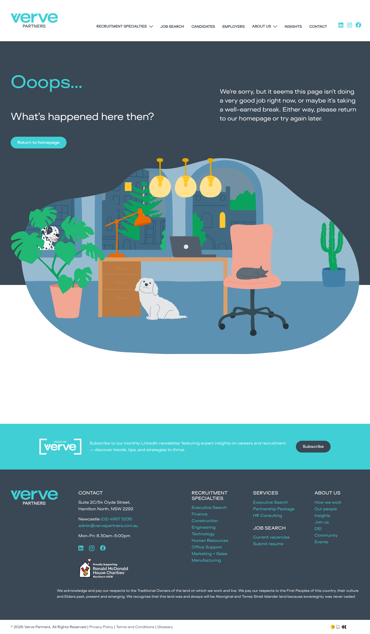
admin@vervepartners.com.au (108, 525)
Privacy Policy (101, 627)
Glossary (165, 627)
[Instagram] (91, 548)
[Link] (333, 626)
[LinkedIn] (80, 548)
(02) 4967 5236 (116, 519)
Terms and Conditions (135, 627)
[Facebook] (103, 548)
